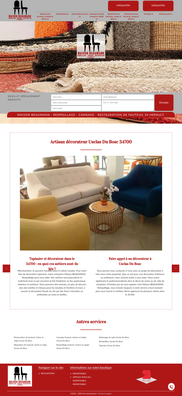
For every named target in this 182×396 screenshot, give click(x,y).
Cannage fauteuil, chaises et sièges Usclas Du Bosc (71, 339)
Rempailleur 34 (165, 14)
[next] (175, 268)
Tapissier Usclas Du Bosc (109, 345)
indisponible (79, 380)
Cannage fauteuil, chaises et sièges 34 (97, 16)
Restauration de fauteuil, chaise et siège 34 (131, 16)
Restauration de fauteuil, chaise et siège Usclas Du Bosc (29, 339)
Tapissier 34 (148, 14)
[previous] (6, 268)
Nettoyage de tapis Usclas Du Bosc (114, 337)
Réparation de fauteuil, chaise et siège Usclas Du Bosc (30, 346)
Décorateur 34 (62, 14)
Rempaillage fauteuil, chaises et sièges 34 (45, 16)
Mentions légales (105, 393)
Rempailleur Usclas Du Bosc (111, 341)
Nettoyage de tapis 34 (80, 15)
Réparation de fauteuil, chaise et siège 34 (113, 16)
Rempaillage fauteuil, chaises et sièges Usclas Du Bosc (72, 346)
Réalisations (47, 373)
